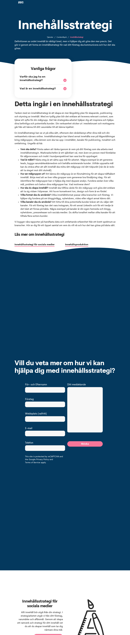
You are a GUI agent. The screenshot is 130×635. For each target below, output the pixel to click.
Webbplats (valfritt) (36, 414)
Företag (29, 399)
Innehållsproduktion (76, 244)
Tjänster (50, 37)
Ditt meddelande (76, 384)
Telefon (29, 443)
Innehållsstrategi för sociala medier (35, 244)
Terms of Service (32, 463)
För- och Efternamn (36, 384)
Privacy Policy (42, 460)
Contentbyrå (62, 37)
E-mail (28, 428)
